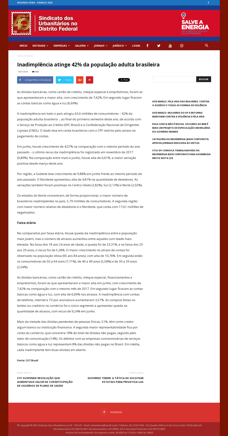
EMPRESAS (62, 45)
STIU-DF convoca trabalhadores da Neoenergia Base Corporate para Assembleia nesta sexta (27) (181, 154)
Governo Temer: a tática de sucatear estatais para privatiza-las (116, 380)
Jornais (100, 45)
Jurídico (120, 45)
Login (136, 45)
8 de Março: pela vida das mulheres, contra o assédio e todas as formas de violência (180, 103)
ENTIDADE (40, 45)
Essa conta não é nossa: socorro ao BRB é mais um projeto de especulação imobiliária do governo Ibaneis (181, 127)
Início (23, 45)
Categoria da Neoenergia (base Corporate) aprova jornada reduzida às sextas (180, 141)
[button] (206, 45)
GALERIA (82, 45)
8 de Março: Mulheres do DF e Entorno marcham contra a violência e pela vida (178, 114)
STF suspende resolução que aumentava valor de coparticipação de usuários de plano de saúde (45, 381)
